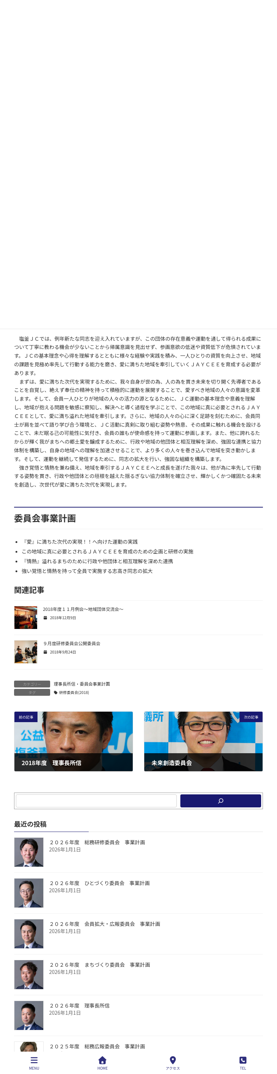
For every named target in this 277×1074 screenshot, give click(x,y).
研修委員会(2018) (74, 692)
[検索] (220, 800)
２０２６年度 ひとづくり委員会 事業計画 (99, 883)
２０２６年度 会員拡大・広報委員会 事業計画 (104, 923)
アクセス (173, 1063)
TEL (243, 1063)
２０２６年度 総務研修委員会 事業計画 (97, 842)
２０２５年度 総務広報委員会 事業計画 (97, 1046)
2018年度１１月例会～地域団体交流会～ (83, 609)
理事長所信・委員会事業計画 (82, 684)
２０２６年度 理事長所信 (79, 1005)
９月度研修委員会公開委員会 (71, 643)
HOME (102, 1063)
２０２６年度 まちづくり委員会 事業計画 (99, 964)
